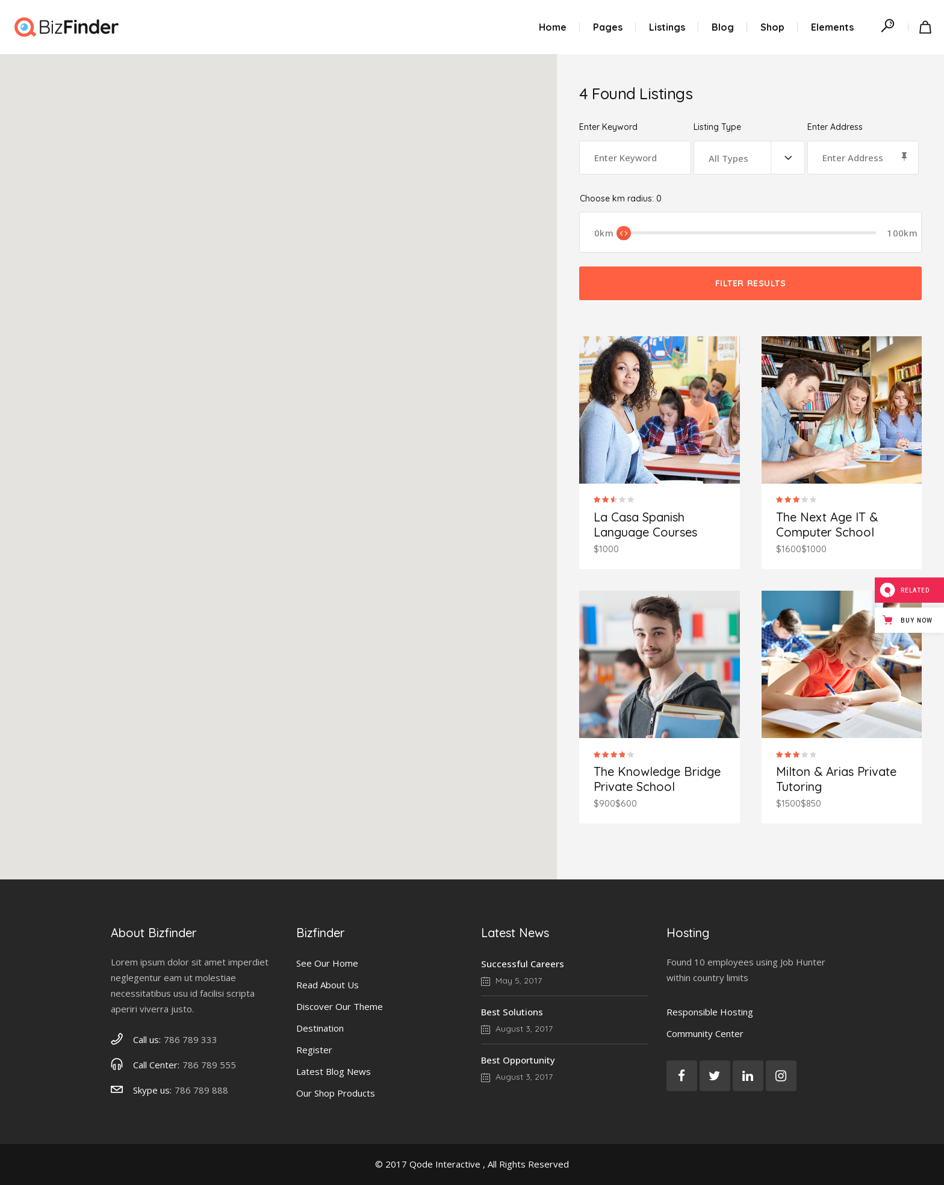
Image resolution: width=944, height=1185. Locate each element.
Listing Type (717, 127)
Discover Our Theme (339, 1006)
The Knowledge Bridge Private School (657, 779)
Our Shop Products (335, 1093)
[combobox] (749, 157)
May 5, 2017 (511, 980)
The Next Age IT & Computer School (827, 524)
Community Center (705, 1033)
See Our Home (327, 963)
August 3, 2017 (517, 1028)
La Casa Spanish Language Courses (645, 524)
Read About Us (327, 985)
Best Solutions (512, 1012)
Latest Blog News (333, 1071)
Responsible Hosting (709, 1012)
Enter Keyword (608, 127)
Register (314, 1050)
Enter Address (835, 127)
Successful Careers (522, 964)
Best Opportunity (518, 1060)
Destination (320, 1028)
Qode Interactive (444, 1164)
